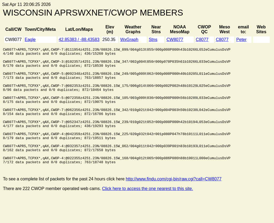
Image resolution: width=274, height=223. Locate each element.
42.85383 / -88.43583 (79, 39)
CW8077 (174, 39)
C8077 (202, 39)
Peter (241, 39)
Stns (153, 39)
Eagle (30, 39)
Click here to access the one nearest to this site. (147, 212)
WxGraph (129, 39)
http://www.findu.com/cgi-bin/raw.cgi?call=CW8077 (174, 203)
